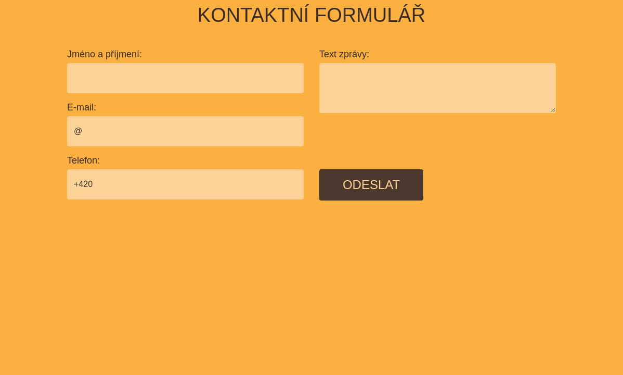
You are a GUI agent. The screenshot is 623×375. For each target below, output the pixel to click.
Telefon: (83, 160)
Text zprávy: (344, 54)
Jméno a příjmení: (104, 54)
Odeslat (371, 185)
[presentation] (398, 141)
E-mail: (81, 107)
